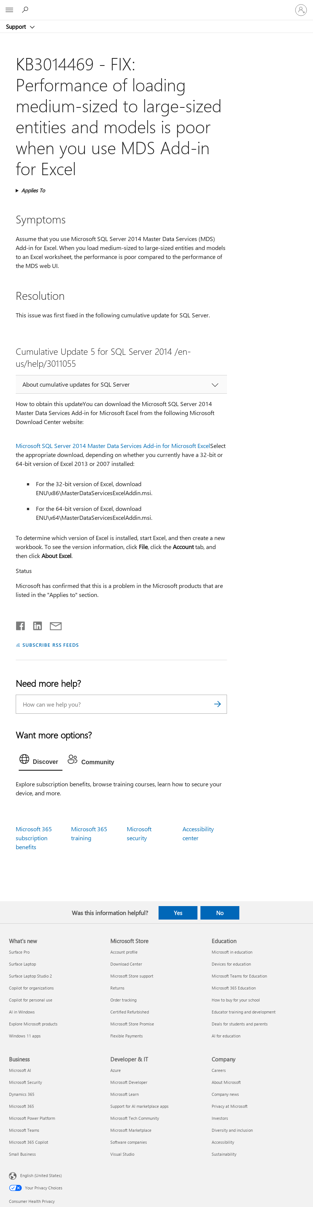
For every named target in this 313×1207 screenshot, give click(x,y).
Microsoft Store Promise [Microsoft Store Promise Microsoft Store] (132, 1024)
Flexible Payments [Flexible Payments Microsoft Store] (126, 1036)
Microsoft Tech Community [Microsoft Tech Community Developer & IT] (134, 1118)
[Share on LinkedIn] (34, 624)
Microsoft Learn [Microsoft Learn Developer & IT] (124, 1094)
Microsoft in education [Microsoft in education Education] (232, 952)
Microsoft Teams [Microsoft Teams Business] (24, 1130)
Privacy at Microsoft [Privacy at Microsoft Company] (230, 1106)
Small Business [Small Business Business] (22, 1154)
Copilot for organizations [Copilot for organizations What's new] (31, 988)
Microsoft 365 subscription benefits (34, 838)
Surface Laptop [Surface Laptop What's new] (22, 964)
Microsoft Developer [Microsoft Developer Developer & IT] (128, 1082)
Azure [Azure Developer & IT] (115, 1070)
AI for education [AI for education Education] (226, 1036)
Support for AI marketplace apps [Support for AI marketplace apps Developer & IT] (139, 1106)
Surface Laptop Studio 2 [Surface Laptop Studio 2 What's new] (30, 976)
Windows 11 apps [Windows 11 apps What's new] (25, 1036)
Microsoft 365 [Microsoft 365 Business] (21, 1106)
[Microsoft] (156, 5)
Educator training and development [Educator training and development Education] (244, 1012)
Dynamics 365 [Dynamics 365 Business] (21, 1094)
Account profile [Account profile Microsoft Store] (124, 952)
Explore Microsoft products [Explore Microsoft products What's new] (33, 1024)
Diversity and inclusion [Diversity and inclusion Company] (232, 1130)
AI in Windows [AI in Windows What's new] (22, 1012)
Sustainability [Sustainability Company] (224, 1154)
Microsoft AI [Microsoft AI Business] (20, 1070)
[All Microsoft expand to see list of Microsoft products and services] (9, 10)
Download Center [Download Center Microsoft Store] (126, 964)
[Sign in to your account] (301, 10)
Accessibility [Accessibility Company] (223, 1142)
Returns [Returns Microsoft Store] (117, 988)
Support (16, 26)
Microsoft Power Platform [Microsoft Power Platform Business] (32, 1118)
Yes (178, 913)
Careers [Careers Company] (219, 1070)
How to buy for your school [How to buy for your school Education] (236, 1000)
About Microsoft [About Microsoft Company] (226, 1082)
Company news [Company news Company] (225, 1094)
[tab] (41, 761)
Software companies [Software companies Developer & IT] (128, 1142)
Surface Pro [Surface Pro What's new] (19, 952)
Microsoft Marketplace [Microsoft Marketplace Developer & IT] (130, 1130)
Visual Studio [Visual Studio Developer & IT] (122, 1154)
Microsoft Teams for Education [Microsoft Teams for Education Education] (239, 976)
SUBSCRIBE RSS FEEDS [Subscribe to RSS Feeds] (50, 644)
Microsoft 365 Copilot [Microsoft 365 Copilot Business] (28, 1142)
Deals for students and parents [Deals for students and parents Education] (240, 1024)
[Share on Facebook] (21, 624)
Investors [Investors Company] (220, 1118)
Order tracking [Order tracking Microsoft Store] (123, 1000)
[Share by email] (52, 624)
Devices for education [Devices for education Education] (231, 964)
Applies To (33, 190)
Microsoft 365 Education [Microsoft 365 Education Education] (234, 988)
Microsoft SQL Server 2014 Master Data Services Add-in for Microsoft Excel (113, 445)
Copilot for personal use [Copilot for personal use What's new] (30, 1000)
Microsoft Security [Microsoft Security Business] (25, 1082)
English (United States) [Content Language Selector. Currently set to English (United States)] (41, 1175)
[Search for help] (26, 10)
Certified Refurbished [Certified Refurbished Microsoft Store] (129, 1012)
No (220, 913)
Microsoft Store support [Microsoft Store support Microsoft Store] (131, 976)
